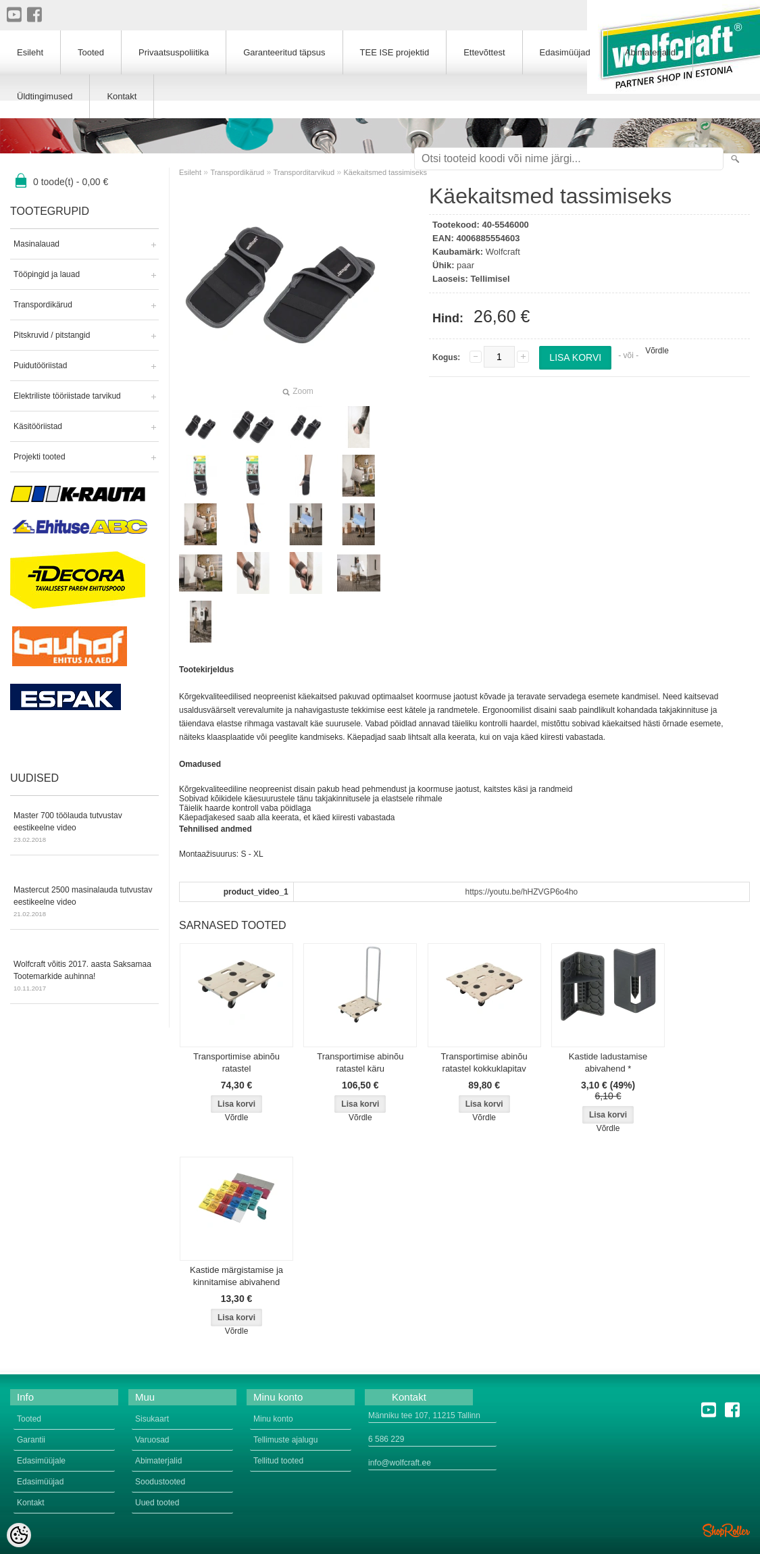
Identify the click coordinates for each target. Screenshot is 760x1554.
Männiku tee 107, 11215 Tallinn (424, 1415)
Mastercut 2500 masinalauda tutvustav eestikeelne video (84, 902)
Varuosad (152, 1440)
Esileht (190, 172)
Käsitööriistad (38, 426)
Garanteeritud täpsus (284, 52)
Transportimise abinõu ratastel (236, 1062)
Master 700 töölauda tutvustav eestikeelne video (84, 828)
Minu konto (273, 1419)
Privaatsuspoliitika (173, 52)
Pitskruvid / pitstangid (52, 335)
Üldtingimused (44, 96)
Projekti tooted (40, 456)
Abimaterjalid (650, 52)
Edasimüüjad (565, 52)
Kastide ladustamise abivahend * (608, 1062)
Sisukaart (152, 1419)
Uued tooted (157, 1502)
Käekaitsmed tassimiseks (385, 172)
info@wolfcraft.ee (399, 1463)
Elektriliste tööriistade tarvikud (67, 396)
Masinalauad (36, 244)
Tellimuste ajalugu (285, 1440)
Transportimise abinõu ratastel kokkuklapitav (484, 1062)
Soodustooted (160, 1481)
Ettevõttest (484, 52)
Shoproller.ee (726, 1530)
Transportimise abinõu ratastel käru (360, 1062)
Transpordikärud (43, 304)
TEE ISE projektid (395, 52)
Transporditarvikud (303, 172)
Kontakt (121, 96)
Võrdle (657, 350)
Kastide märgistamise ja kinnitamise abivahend (236, 1276)
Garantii (31, 1440)
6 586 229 (386, 1439)
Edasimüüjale (41, 1460)
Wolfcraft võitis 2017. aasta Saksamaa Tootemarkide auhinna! (84, 977)
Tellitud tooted (278, 1460)
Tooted (91, 52)
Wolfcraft (503, 252)
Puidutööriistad (40, 365)
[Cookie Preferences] (19, 1535)
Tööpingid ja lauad (47, 274)
